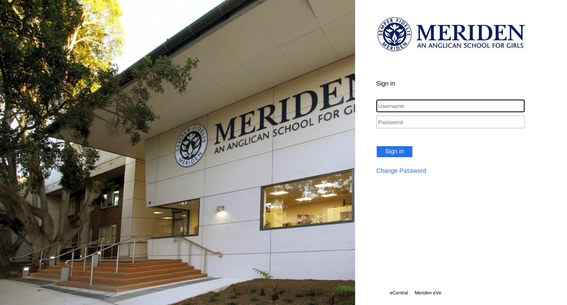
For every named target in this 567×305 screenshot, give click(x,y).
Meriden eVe (427, 292)
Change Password (401, 170)
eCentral (399, 292)
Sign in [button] (394, 151)
